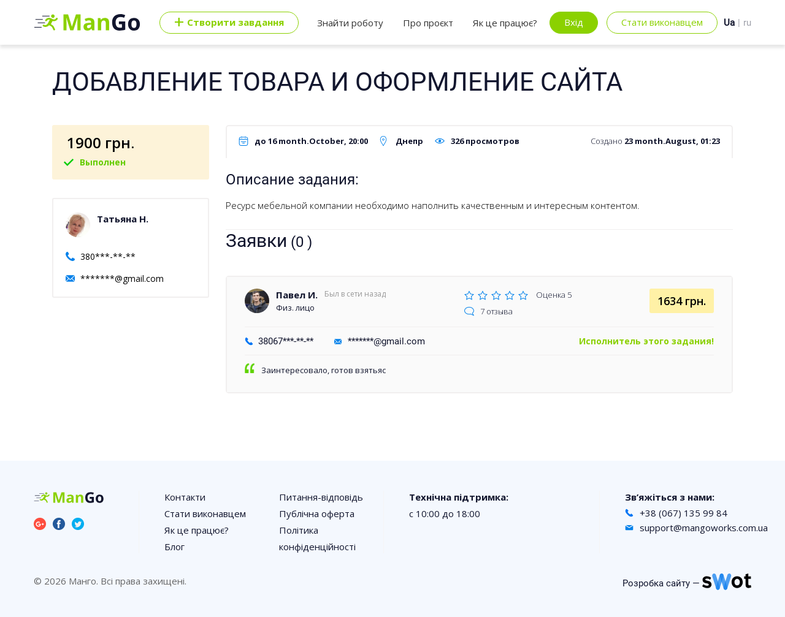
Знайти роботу (350, 23)
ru (747, 22)
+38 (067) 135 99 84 (683, 513)
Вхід (573, 22)
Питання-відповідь (321, 497)
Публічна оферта (316, 513)
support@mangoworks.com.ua (704, 527)
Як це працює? (505, 23)
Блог (174, 546)
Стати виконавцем (662, 22)
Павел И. (297, 295)
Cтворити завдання (229, 23)
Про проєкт (428, 23)
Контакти (184, 497)
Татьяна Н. (122, 219)
